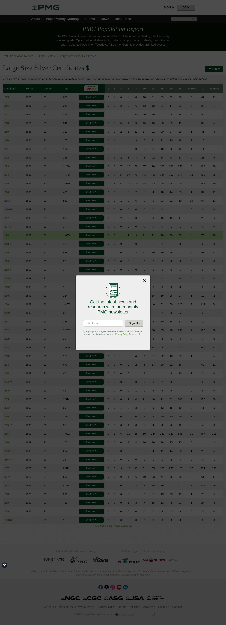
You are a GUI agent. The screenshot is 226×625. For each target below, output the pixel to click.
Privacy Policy (122, 334)
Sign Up (134, 323)
